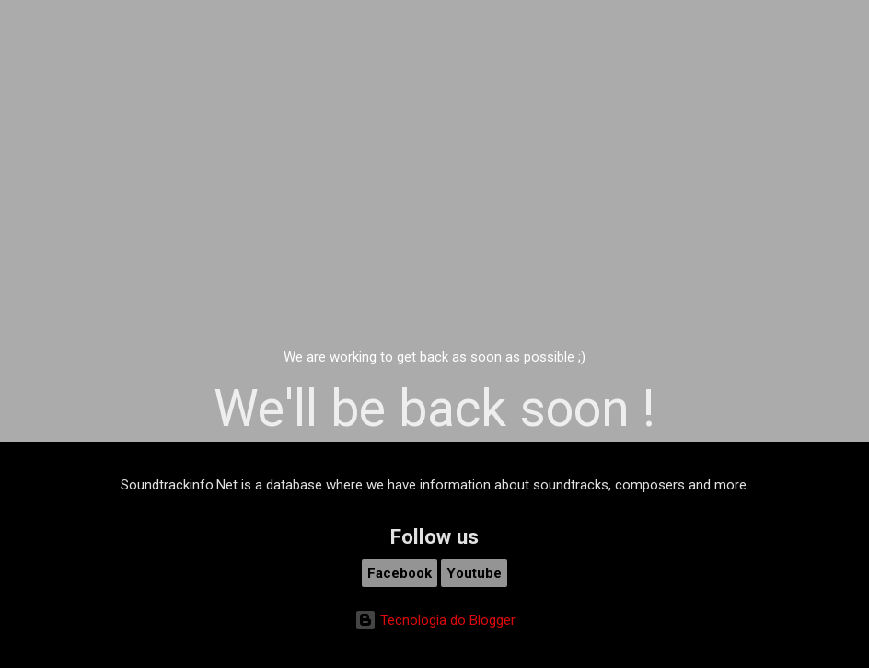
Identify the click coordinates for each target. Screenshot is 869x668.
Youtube (474, 573)
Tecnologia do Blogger (435, 620)
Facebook (399, 573)
